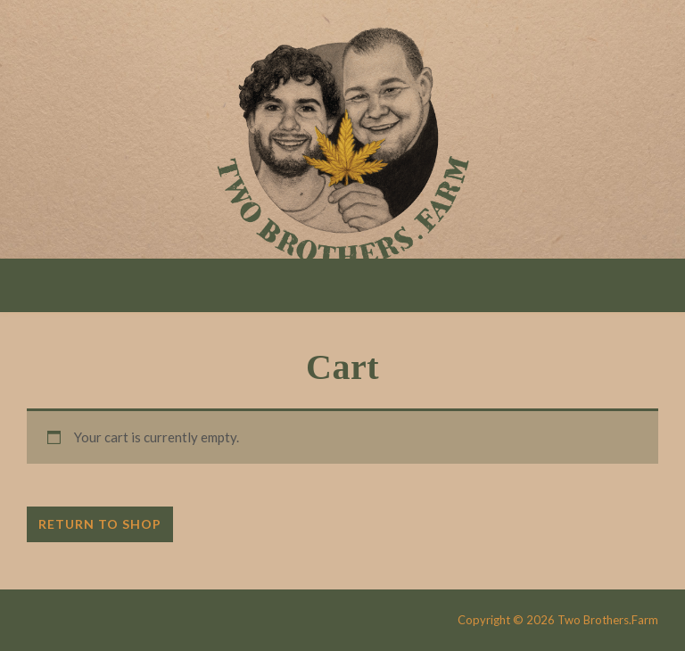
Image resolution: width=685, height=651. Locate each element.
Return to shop (99, 524)
